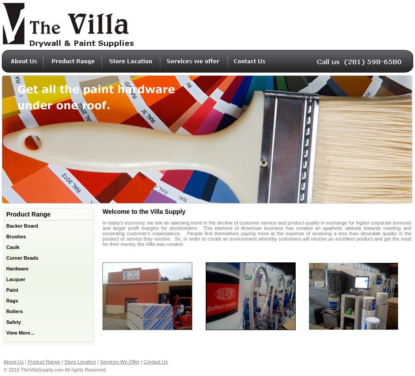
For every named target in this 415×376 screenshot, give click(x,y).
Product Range (44, 361)
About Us (14, 361)
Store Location (80, 361)
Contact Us (155, 361)
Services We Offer (120, 361)
